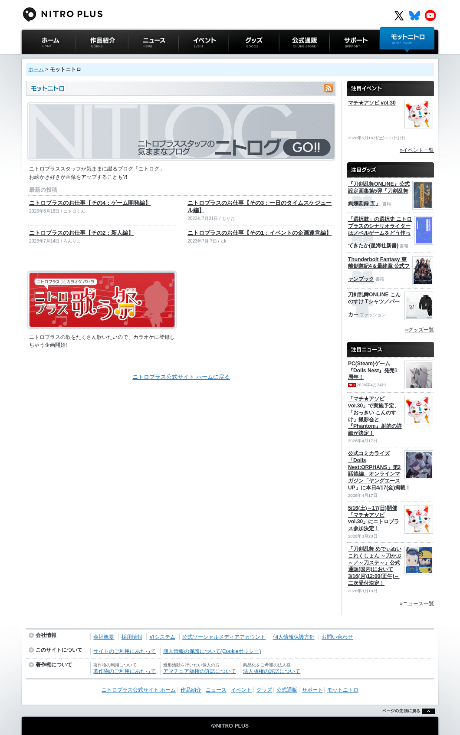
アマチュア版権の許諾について (199, 671)
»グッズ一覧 (419, 330)
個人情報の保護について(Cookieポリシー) (212, 651)
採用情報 (132, 637)
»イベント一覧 (417, 150)
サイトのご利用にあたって (124, 651)
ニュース (139, 58)
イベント (189, 58)
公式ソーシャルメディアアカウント (224, 637)
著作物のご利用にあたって (124, 671)
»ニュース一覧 (417, 603)
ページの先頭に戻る (406, 722)
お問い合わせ (337, 637)
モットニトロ (397, 58)
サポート (340, 58)
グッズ (237, 58)
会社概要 (103, 637)
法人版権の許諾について (271, 671)
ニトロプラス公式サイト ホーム (47, 62)
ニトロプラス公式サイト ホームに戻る (181, 377)
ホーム (36, 69)
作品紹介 (86, 58)
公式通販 (290, 58)
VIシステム (162, 637)
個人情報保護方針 (294, 637)
